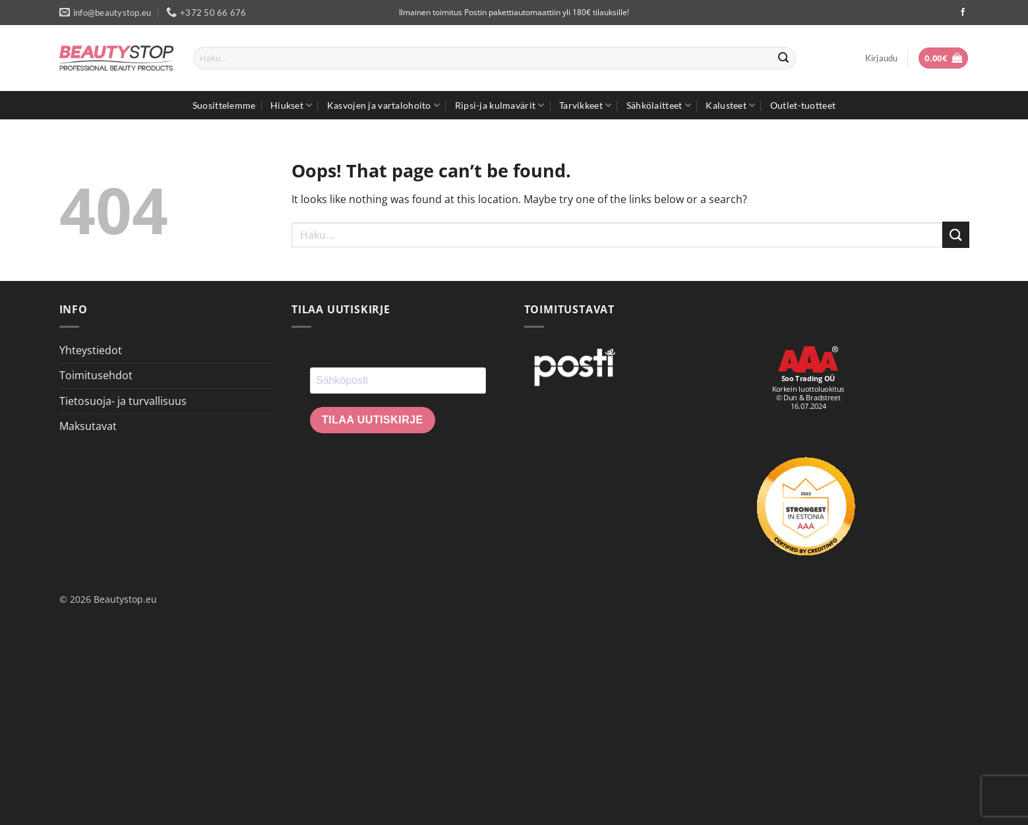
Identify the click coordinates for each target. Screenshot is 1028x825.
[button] (881, 58)
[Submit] (784, 58)
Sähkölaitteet (658, 105)
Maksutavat (88, 426)
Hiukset (291, 105)
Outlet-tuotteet (802, 105)
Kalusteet (730, 105)
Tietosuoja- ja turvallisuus (123, 401)
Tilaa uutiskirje (372, 419)
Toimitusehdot (96, 375)
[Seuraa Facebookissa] (963, 12)
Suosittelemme (224, 105)
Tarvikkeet (585, 105)
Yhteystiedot (90, 350)
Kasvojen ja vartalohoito (383, 105)
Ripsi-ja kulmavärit (500, 105)
